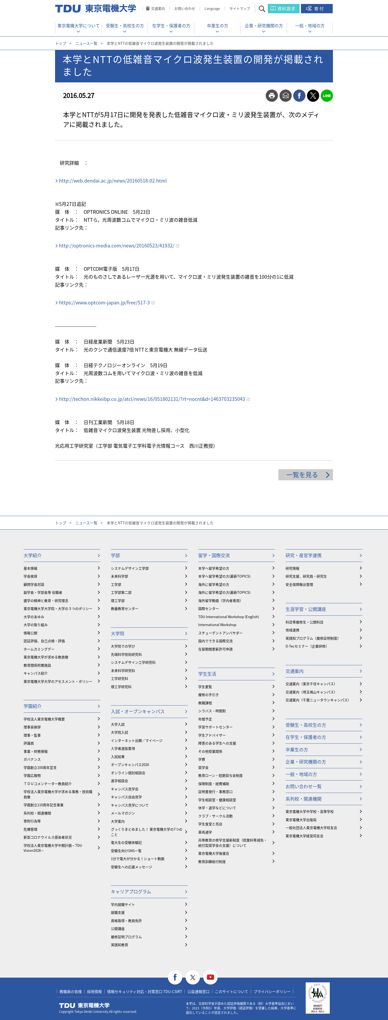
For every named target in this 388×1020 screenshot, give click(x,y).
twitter (313, 96)
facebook (299, 96)
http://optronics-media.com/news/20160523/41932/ (116, 245)
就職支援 (118, 912)
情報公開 (30, 632)
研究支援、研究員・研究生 (306, 576)
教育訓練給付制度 (212, 861)
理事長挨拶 (32, 726)
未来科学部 (119, 576)
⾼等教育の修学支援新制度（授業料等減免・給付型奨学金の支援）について (232, 842)
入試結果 (118, 756)
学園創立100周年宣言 (40, 767)
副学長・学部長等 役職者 (43, 592)
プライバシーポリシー (272, 991)
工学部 (116, 584)
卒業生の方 (217, 25)
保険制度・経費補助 (213, 783)
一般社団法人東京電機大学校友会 (311, 827)
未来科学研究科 (123, 670)
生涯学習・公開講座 (306, 609)
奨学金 (203, 767)
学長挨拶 (30, 576)
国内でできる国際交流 (215, 640)
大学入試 (118, 724)
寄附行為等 (32, 820)
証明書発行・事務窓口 (215, 791)
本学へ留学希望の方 (213, 568)
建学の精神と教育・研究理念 (46, 600)
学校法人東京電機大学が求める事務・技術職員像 (58, 794)
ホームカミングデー (39, 648)
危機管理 (30, 829)
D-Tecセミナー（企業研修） (307, 646)
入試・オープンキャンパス (138, 711)
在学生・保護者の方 (171, 25)
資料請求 (286, 8)
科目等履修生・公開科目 (304, 621)
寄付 (319, 8)
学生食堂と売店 (210, 823)
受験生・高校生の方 (125, 25)
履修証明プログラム (126, 936)
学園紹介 (33, 706)
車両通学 (205, 832)
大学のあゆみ (34, 616)
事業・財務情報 (36, 751)
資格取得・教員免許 (126, 920)
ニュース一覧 (86, 43)
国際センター (208, 608)
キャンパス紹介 (36, 673)
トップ (60, 43)
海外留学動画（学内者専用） (220, 600)
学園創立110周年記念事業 (44, 804)
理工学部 (118, 600)
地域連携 (292, 629)
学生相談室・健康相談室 (217, 799)
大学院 (117, 633)
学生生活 (207, 673)
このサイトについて (231, 991)
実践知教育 (119, 944)
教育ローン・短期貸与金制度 (220, 775)
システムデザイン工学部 (130, 568)
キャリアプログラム (131, 891)
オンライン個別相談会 (128, 772)
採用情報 (94, 991)
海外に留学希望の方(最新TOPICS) (224, 592)
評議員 (29, 743)
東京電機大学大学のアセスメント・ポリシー (58, 681)
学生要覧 (205, 686)
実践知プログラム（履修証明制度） (313, 638)
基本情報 (30, 568)
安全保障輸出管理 (299, 584)
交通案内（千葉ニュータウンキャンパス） (318, 699)
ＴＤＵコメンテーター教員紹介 (48, 783)
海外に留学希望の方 (213, 584)
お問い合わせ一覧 (304, 786)
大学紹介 (33, 555)
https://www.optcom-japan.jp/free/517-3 (104, 302)
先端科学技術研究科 (126, 654)
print (272, 96)
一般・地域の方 (310, 25)
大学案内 (118, 821)
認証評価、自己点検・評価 (44, 640)
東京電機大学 (84, 1005)
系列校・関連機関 (37, 812)
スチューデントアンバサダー (220, 632)
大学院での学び (123, 646)
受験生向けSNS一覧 (126, 850)
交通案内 (158, 8)
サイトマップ (239, 8)
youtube (210, 977)
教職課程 (205, 702)
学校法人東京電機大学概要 (44, 718)
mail (285, 96)
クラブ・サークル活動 (215, 815)
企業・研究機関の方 (264, 25)
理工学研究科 (121, 686)
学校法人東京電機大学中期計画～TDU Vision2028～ (53, 848)
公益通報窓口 (198, 991)
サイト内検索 (266, 8)
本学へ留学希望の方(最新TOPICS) (224, 576)
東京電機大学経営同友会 (304, 835)
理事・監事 (32, 735)
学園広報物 (32, 775)
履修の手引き (208, 694)
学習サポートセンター (215, 726)
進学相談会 (119, 780)
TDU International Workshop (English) (228, 616)
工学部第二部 (121, 592)
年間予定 (205, 718)
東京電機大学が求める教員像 (46, 656)
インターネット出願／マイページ (137, 740)
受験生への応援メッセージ (131, 866)
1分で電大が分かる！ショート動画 (137, 858)
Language (212, 8)
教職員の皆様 (71, 991)
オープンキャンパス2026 (130, 764)
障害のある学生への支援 (217, 743)
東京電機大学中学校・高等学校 (310, 811)
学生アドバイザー (212, 735)
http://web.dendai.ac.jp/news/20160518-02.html (113, 180)
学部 (115, 555)
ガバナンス (32, 759)
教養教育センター (124, 608)
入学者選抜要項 (123, 748)
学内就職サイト (123, 904)
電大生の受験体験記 (126, 842)
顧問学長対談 (34, 584)
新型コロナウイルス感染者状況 (48, 837)
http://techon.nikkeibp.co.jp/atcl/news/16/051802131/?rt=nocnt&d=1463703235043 (152, 398)
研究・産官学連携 (304, 555)
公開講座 (118, 928)
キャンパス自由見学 (126, 796)
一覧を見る (302, 474)
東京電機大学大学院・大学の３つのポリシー (58, 608)
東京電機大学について (78, 25)
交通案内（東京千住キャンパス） (311, 683)
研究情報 (292, 568)
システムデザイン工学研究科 (133, 662)
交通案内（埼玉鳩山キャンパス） (311, 691)
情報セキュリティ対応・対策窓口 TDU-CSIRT (144, 991)
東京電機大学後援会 (213, 853)
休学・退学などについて (217, 807)
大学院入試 (119, 732)
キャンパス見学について (130, 805)
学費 (201, 759)
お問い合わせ (184, 8)
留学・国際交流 (214, 555)
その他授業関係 (210, 751)
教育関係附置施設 (37, 665)
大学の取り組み (36, 624)
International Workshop (217, 624)
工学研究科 (119, 678)
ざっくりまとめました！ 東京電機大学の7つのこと (146, 832)
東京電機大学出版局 (301, 819)
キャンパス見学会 (124, 788)
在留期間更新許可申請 (215, 648)
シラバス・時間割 (212, 710)
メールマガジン (123, 812)
